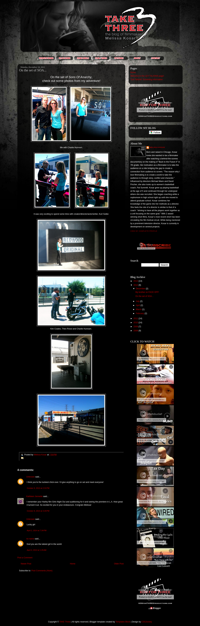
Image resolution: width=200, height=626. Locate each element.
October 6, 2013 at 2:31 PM (38, 488)
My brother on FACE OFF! (147, 292)
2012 (136, 285)
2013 (136, 281)
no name (30, 539)
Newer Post (26, 564)
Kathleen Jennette (34, 496)
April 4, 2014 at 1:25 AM (36, 550)
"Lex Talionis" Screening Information (146, 79)
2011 (136, 318)
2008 (136, 330)
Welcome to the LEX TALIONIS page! (147, 76)
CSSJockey (146, 622)
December (141, 288)
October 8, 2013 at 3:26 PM (38, 511)
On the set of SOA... (144, 296)
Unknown (30, 477)
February (140, 313)
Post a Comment (24, 557)
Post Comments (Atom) (41, 570)
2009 (136, 326)
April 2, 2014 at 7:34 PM (37, 530)
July (138, 301)
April (138, 305)
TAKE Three (64, 622)
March (139, 309)
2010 (136, 322)
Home (72, 564)
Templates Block (123, 622)
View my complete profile (143, 231)
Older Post (119, 564)
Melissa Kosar (157, 147)
